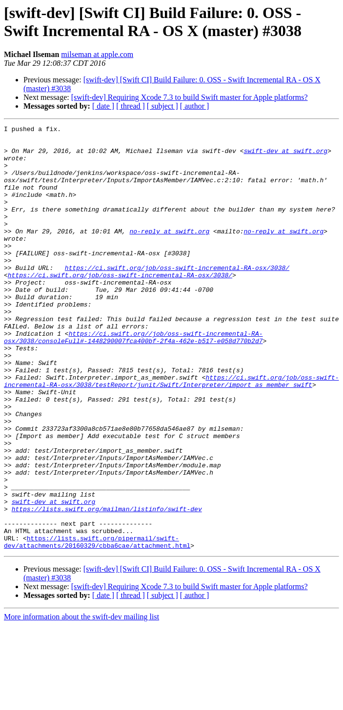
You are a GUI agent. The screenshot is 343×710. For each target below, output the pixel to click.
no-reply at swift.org (169, 253)
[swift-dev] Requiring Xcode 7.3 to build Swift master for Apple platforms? (189, 97)
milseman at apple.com (97, 54)
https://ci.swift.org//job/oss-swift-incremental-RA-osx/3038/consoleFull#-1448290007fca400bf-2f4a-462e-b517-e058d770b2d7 (133, 380)
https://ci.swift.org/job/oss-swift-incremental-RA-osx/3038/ (177, 296)
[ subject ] (162, 106)
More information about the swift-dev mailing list (81, 701)
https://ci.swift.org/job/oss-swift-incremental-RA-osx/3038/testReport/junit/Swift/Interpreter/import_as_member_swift (171, 432)
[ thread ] (130, 106)
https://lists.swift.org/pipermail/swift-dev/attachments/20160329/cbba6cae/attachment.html (97, 625)
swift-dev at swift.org (285, 156)
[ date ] (103, 106)
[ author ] (194, 106)
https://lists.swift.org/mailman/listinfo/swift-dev (107, 586)
